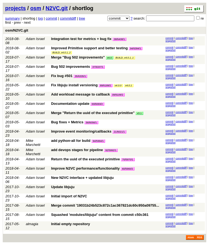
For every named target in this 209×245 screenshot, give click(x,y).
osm (35, 8)
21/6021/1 (119, 131)
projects (15, 8)
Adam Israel (35, 39)
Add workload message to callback (80, 94)
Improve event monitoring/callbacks (81, 131)
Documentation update (70, 104)
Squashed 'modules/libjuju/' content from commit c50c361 (100, 215)
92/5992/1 (110, 150)
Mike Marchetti (33, 143)
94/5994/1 (98, 141)
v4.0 (109, 57)
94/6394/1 (135, 48)
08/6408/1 (119, 39)
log (40, 18)
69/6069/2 (97, 104)
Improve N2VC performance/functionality (85, 168)
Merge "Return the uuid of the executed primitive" (93, 113)
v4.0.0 (118, 85)
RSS (199, 237)
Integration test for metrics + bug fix (81, 39)
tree (82, 18)
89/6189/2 (105, 85)
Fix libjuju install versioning (74, 85)
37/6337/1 (97, 67)
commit (51, 18)
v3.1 (139, 113)
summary (12, 18)
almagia (32, 224)
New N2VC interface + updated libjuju (82, 178)
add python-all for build (70, 141)
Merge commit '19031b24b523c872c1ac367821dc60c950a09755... (105, 205)
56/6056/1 (91, 122)
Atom (191, 237)
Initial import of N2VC (69, 196)
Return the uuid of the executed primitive (85, 159)
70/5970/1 (127, 159)
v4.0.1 (128, 85)
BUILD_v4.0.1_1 (124, 57)
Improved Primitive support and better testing (89, 48)
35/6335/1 (80, 76)
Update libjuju (63, 187)
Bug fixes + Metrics (67, 122)
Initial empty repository (70, 224)
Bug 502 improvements (70, 67)
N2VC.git (57, 8)
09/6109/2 (117, 94)
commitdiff (68, 18)
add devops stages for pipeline (77, 150)
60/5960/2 (127, 168)
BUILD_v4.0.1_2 (62, 52)
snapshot (170, 40)
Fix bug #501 (62, 76)
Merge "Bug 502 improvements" (78, 57)
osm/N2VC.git (16, 30)
